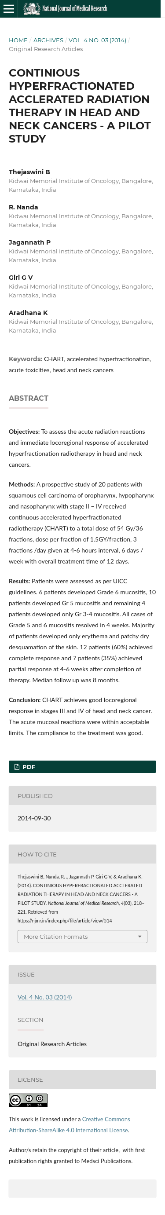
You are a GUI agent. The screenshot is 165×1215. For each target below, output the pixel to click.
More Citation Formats (56, 936)
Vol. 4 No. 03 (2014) (97, 40)
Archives (48, 40)
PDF (28, 766)
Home (18, 40)
